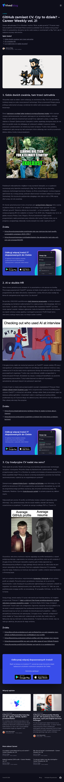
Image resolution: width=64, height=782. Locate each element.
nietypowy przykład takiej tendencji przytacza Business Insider (28, 114)
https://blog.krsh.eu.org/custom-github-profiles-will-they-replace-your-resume (31, 638)
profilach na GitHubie (36, 483)
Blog (40, 777)
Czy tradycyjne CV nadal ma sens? (16, 44)
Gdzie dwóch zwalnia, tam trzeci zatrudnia (19, 39)
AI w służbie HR (10, 41)
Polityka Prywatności (51, 777)
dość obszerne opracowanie (37, 301)
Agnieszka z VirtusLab (40, 578)
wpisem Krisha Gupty (20, 483)
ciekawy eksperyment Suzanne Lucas (15, 390)
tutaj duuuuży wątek (30, 491)
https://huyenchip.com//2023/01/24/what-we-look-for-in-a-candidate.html (30, 644)
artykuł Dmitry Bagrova (44, 205)
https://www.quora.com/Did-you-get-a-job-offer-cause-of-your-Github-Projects (31, 641)
